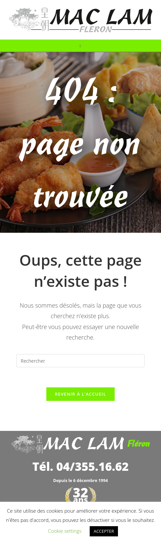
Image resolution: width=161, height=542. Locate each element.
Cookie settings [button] (64, 530)
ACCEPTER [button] (104, 531)
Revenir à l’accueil (80, 394)
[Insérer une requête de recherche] (80, 360)
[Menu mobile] (80, 46)
